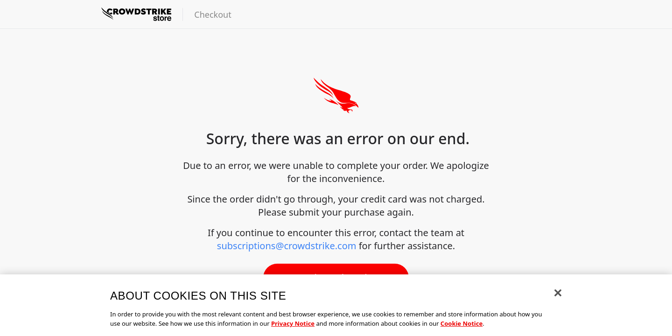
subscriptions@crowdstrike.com (287, 245)
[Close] (557, 295)
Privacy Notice (293, 326)
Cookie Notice (462, 326)
